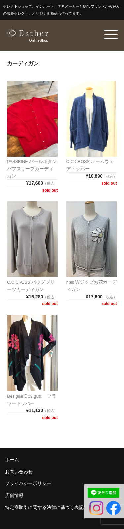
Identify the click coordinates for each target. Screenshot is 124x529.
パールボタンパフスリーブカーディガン (32, 168)
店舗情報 (14, 495)
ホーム (12, 459)
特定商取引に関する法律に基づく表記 (44, 507)
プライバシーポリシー (28, 483)
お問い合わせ (19, 471)
